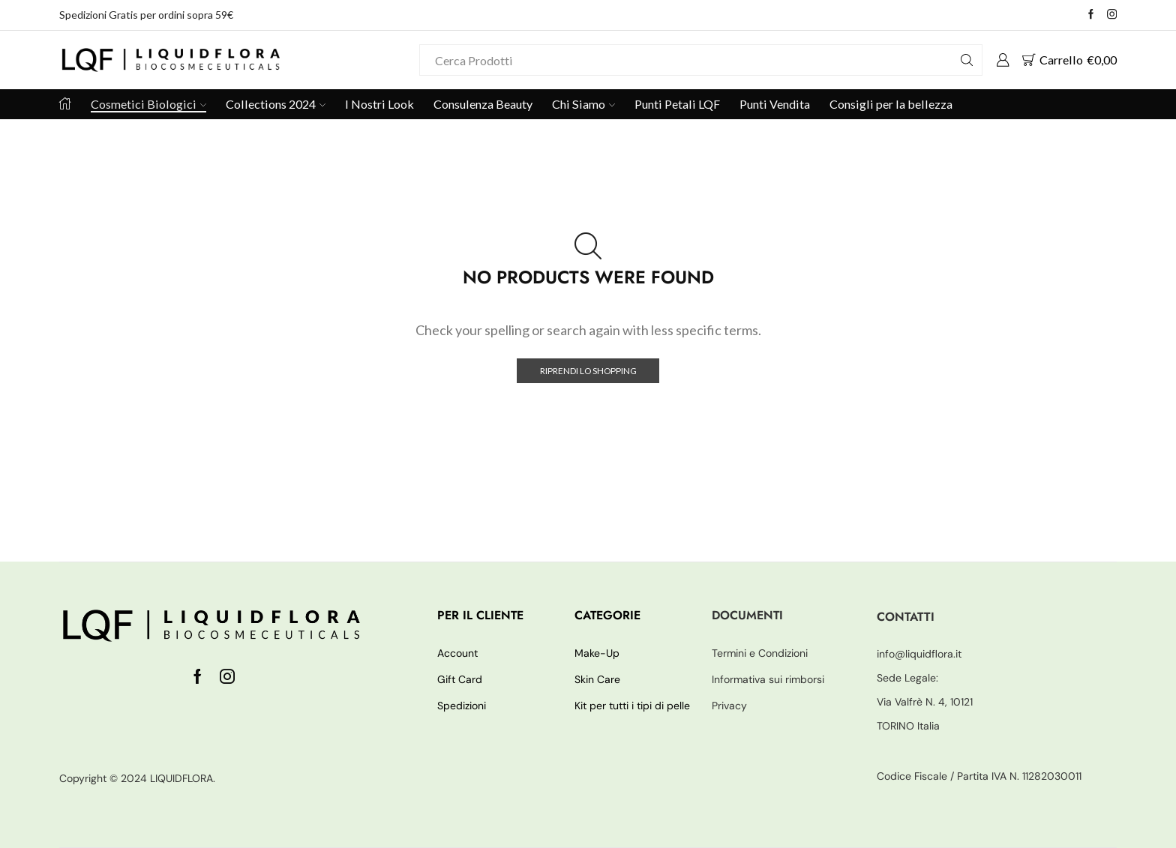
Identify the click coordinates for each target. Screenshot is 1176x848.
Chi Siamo (583, 104)
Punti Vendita (775, 104)
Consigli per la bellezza (891, 104)
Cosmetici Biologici (148, 104)
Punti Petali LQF (677, 104)
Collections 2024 (276, 104)
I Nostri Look (379, 104)
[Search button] (967, 60)
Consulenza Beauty (483, 104)
